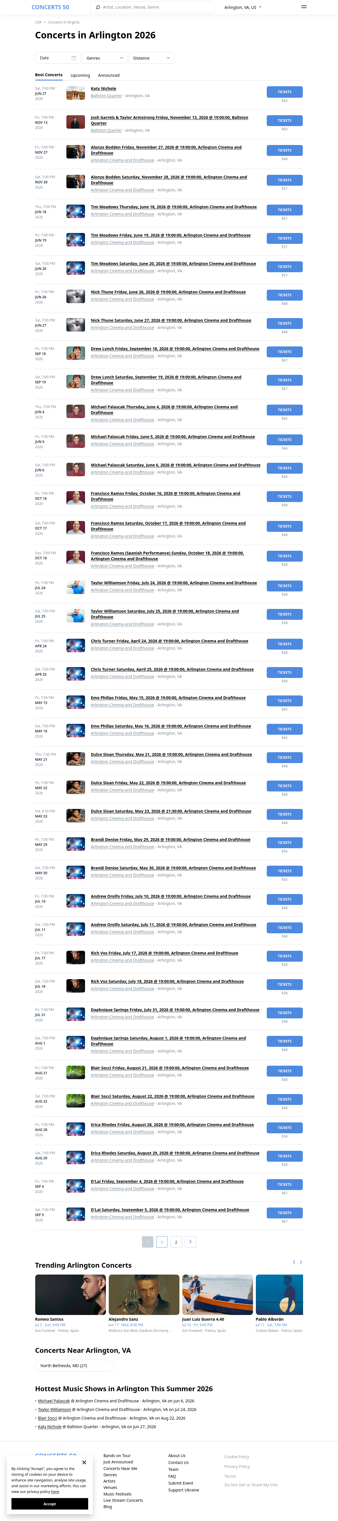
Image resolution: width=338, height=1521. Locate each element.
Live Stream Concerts (123, 1500)
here (55, 1491)
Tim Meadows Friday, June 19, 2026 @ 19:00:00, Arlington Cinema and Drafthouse (171, 235)
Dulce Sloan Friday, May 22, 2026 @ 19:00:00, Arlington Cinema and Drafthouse (168, 782)
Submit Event (180, 1483)
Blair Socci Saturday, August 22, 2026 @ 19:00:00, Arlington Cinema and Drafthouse (172, 1096)
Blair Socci (47, 1418)
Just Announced (118, 1462)
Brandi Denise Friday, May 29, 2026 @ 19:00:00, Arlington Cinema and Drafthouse (171, 839)
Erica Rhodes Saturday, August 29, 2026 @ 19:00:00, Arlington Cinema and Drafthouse (175, 1153)
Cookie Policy (236, 1456)
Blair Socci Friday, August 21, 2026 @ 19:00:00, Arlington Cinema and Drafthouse (170, 1068)
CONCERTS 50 (50, 7)
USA (38, 22)
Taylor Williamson (54, 1409)
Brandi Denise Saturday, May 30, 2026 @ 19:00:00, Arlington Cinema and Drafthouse (173, 868)
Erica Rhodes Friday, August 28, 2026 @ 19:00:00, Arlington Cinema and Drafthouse (172, 1124)
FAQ (172, 1476)
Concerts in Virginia (63, 22)
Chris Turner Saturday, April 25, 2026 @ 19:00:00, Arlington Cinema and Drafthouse (172, 669)
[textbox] (104, 58)
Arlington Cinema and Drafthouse (122, 160)
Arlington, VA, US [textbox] (240, 7)
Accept (50, 1503)
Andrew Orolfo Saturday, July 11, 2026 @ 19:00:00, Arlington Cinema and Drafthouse (173, 924)
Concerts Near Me (120, 1468)
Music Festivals (117, 1494)
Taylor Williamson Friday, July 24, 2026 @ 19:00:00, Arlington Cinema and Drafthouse (174, 582)
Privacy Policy (237, 1466)
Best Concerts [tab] (49, 74)
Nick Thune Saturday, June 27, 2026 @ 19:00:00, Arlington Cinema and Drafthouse (171, 320)
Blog (107, 1506)
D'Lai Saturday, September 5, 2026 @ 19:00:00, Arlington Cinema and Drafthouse (170, 1209)
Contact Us (178, 1462)
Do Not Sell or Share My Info (251, 1484)
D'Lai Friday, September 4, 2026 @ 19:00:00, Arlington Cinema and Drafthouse (167, 1181)
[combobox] (243, 7)
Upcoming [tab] (80, 75)
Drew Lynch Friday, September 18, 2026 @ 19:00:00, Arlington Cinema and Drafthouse (175, 348)
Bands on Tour (117, 1455)
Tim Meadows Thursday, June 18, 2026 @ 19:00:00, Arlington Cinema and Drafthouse (174, 206)
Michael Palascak (54, 1401)
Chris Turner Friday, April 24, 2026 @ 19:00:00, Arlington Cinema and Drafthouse (169, 641)
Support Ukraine (183, 1490)
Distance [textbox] (141, 58)
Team (173, 1469)
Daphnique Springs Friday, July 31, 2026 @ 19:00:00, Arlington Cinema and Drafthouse (175, 1009)
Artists (109, 1481)
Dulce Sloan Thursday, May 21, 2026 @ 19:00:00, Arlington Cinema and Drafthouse (171, 754)
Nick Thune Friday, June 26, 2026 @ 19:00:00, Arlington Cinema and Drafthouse (168, 292)
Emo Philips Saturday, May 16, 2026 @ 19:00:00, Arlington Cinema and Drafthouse (171, 726)
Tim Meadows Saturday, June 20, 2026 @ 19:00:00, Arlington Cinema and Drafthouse (173, 263)
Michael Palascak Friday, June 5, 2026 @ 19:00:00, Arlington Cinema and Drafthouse (173, 436)
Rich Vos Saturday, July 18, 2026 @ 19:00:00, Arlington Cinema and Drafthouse (167, 981)
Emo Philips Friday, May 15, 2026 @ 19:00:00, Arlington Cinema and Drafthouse (168, 697)
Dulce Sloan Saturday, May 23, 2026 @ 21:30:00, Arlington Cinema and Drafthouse (171, 811)
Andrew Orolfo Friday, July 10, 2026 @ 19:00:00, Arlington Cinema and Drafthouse (171, 896)
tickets (285, 91)
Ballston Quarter (106, 95)
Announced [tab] (109, 75)
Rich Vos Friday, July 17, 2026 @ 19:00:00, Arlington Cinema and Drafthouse (164, 953)
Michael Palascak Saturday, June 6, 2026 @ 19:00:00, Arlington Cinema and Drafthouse (176, 465)
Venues (110, 1487)
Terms (230, 1476)
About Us (176, 1455)
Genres (110, 1474)
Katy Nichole (103, 88)
